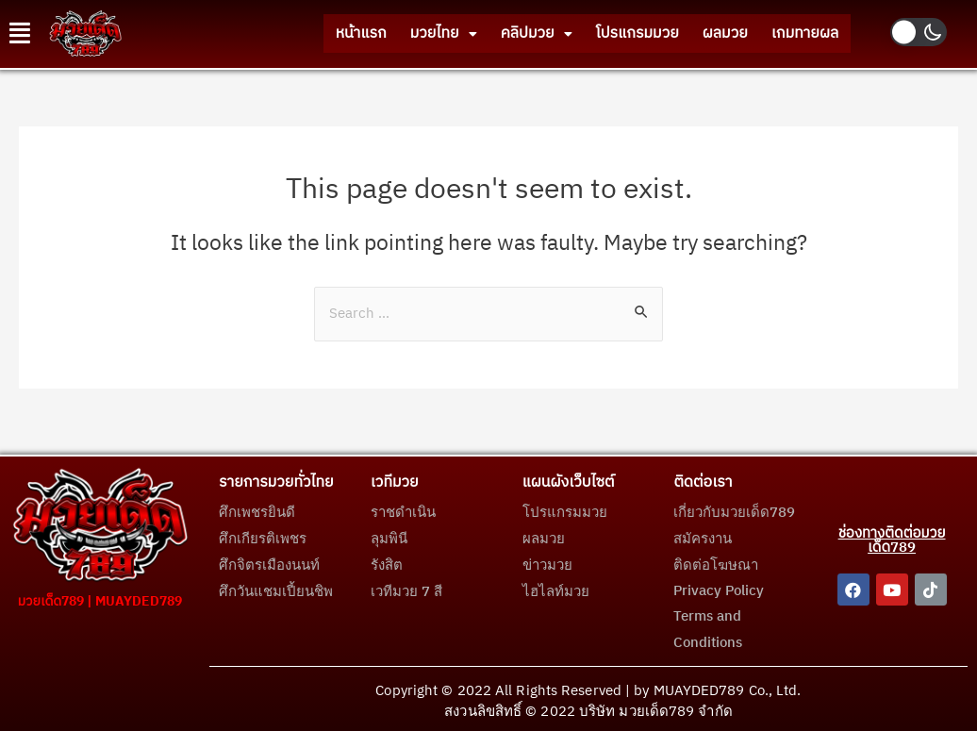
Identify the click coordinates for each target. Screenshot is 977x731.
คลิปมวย (506, 33)
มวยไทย (404, 33)
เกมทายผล (800, 33)
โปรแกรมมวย (615, 33)
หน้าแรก (314, 33)
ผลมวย (712, 33)
